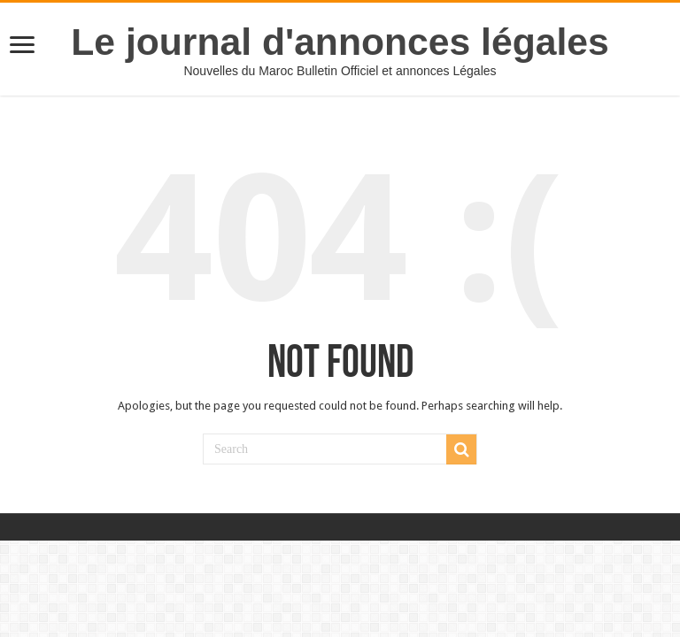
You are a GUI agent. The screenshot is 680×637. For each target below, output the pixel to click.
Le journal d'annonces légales (340, 41)
